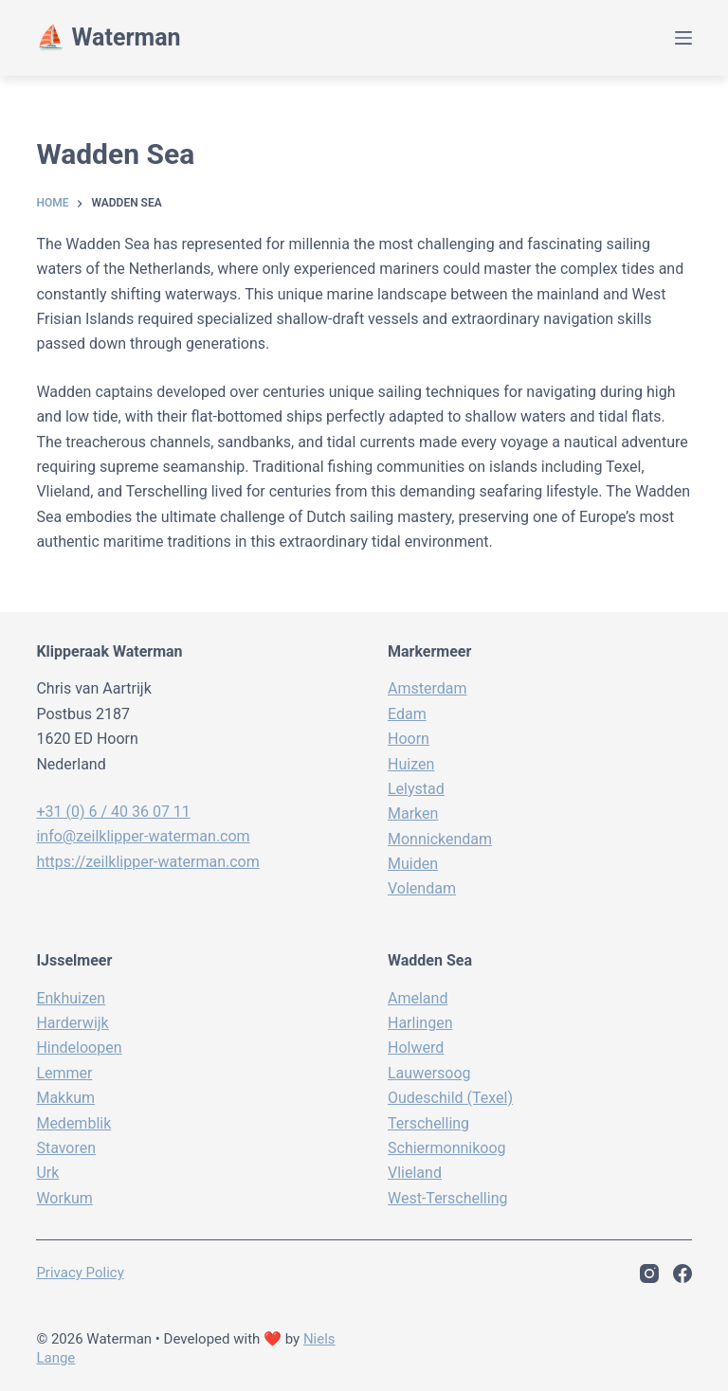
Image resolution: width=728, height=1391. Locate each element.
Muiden (413, 864)
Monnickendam (440, 839)
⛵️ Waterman (108, 37)
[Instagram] (649, 1273)
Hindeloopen (78, 1048)
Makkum (65, 1098)
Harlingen (420, 1023)
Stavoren (66, 1148)
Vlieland (415, 1173)
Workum (64, 1198)
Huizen (411, 764)
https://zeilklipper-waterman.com (147, 862)
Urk (47, 1173)
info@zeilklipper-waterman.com (142, 836)
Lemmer (64, 1073)
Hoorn (408, 739)
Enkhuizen (70, 998)
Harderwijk (72, 1023)
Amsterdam (427, 688)
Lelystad (416, 789)
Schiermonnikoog (447, 1148)
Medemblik (73, 1123)
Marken (413, 813)
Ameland (417, 998)
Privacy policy (79, 1272)
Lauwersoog (429, 1073)
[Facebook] (682, 1273)
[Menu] (683, 37)
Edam (407, 714)
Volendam (422, 888)
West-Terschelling (447, 1198)
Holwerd (416, 1048)
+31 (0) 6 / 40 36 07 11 (113, 812)
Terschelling (428, 1123)
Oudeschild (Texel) (450, 1098)
